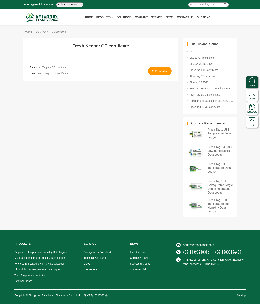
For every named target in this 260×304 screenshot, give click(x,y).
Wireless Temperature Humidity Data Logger (39, 263)
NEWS (170, 17)
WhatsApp (252, 112)
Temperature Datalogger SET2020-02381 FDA (211, 100)
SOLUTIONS (124, 17)
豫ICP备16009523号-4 (96, 295)
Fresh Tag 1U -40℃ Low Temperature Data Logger (220, 150)
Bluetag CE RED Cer (201, 63)
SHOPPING (203, 17)
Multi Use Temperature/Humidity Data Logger (39, 257)
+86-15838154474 (227, 252)
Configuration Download (97, 252)
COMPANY (141, 17)
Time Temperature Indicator (29, 275)
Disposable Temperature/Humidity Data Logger (40, 252)
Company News (139, 257)
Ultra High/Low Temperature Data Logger (37, 269)
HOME (89, 17)
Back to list (160, 71)
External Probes (23, 281)
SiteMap (241, 295)
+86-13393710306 (195, 252)
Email (252, 98)
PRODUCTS (104, 17)
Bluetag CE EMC (199, 82)
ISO (192, 51)
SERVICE (156, 17)
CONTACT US (185, 17)
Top (252, 125)
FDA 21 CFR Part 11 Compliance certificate (211, 88)
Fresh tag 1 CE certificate (204, 70)
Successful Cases (140, 263)
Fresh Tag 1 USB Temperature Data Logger (219, 133)
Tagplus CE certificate (54, 67)
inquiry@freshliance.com (38, 4)
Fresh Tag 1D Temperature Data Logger (219, 167)
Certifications (59, 31)
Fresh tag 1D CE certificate (205, 94)
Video (87, 263)
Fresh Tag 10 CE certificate (53, 73)
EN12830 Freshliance (202, 57)
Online (252, 85)
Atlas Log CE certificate (203, 76)
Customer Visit (138, 269)
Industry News (138, 252)
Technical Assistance (95, 257)
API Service (90, 269)
